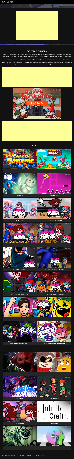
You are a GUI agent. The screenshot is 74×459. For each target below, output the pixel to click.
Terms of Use (29, 455)
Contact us (36, 455)
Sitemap (42, 455)
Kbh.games (13, 455)
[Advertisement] (37, 25)
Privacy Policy (21, 455)
